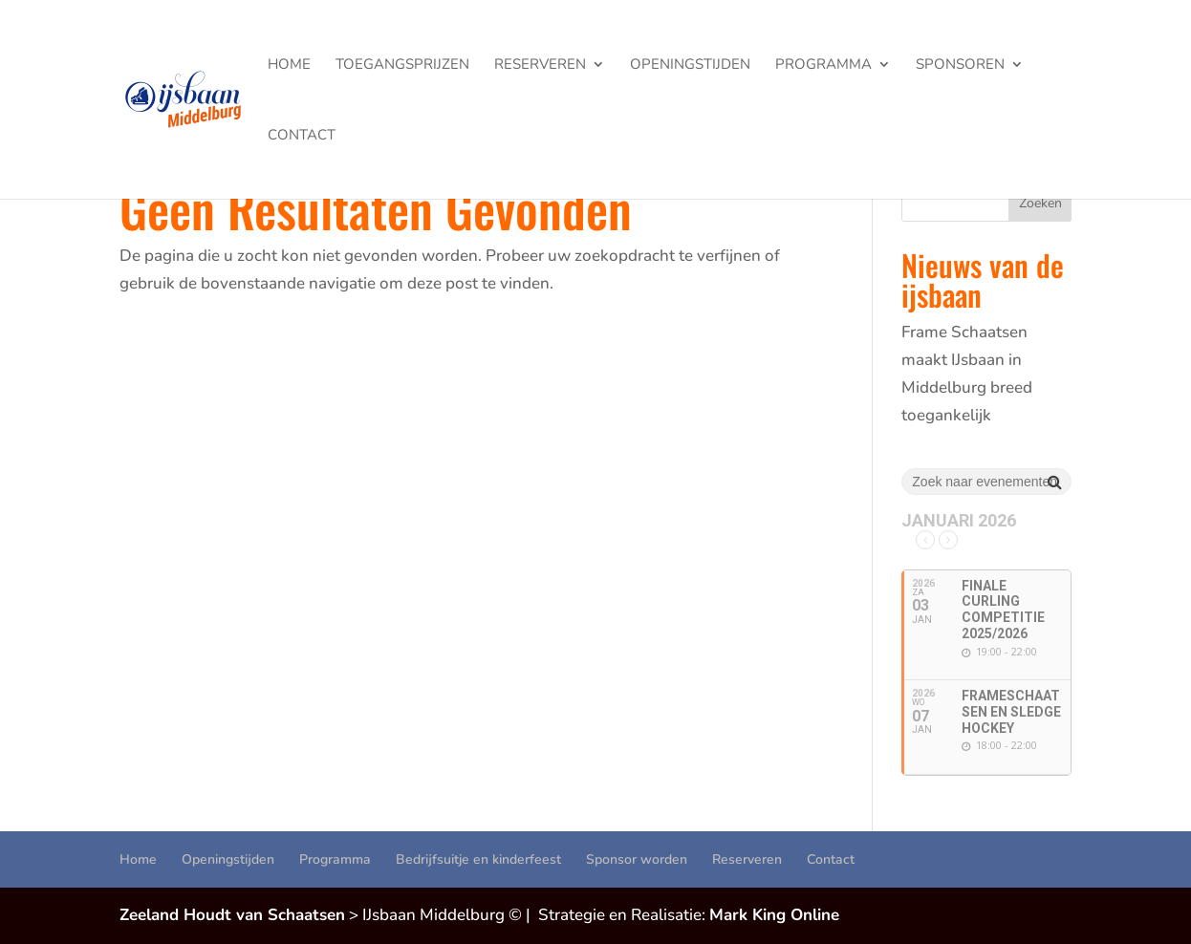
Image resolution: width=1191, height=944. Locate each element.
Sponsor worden (636, 859)
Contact (302, 136)
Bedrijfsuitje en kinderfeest (478, 859)
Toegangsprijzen (402, 65)
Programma (823, 65)
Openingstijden (690, 65)
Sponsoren (960, 65)
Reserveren (540, 65)
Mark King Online (774, 915)
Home (289, 65)
